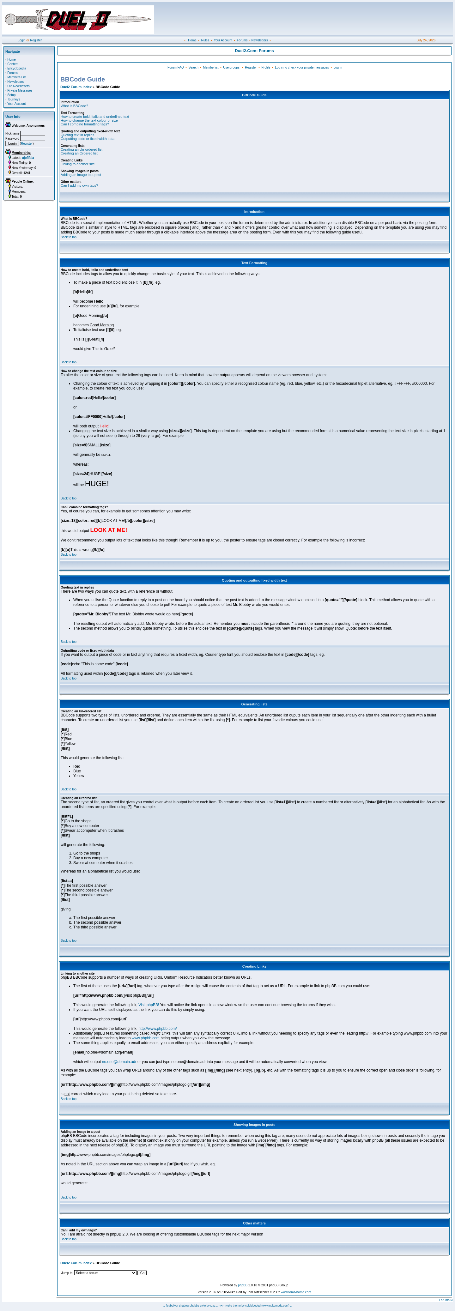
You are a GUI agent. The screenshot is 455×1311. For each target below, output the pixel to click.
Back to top (68, 237)
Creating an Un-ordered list (81, 149)
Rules (205, 40)
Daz (212, 1305)
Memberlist (211, 67)
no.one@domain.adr (119, 1062)
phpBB (242, 1285)
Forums (242, 40)
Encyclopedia (16, 68)
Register (36, 40)
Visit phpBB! (148, 1005)
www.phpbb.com (146, 1038)
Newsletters (259, 40)
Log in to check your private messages (302, 67)
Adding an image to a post (81, 175)
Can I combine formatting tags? (85, 124)
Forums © (446, 1300)
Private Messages (19, 90)
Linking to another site (78, 164)
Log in (337, 67)
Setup (11, 95)
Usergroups (231, 67)
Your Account (223, 40)
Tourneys (13, 99)
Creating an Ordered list (79, 153)
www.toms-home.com (296, 1292)
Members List (16, 77)
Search (193, 67)
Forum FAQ (175, 67)
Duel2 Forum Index (76, 87)
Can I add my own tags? (79, 185)
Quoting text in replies (77, 135)
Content (12, 64)
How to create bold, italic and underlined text (95, 116)
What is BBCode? (74, 106)
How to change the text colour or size (89, 120)
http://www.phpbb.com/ (157, 1028)
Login (21, 40)
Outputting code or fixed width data (87, 139)
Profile (265, 67)
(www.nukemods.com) (275, 1305)
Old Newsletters (18, 86)
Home (192, 40)
